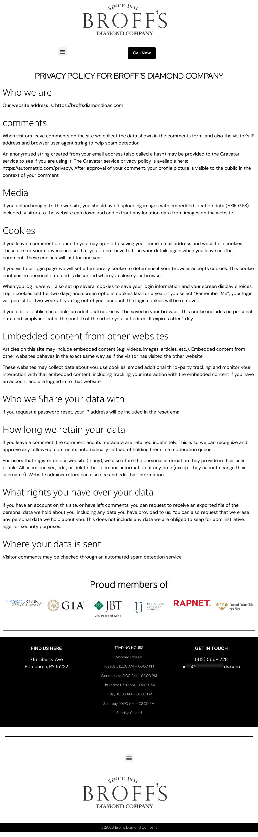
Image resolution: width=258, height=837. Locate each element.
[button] (62, 51)
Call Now (142, 53)
